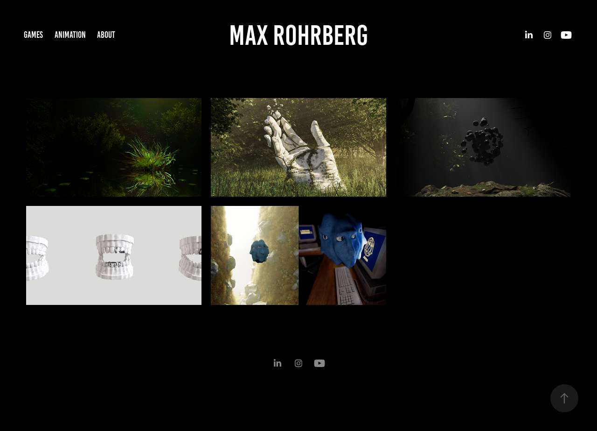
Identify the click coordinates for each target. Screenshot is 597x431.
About (106, 35)
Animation (70, 35)
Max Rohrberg (298, 35)
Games (33, 35)
